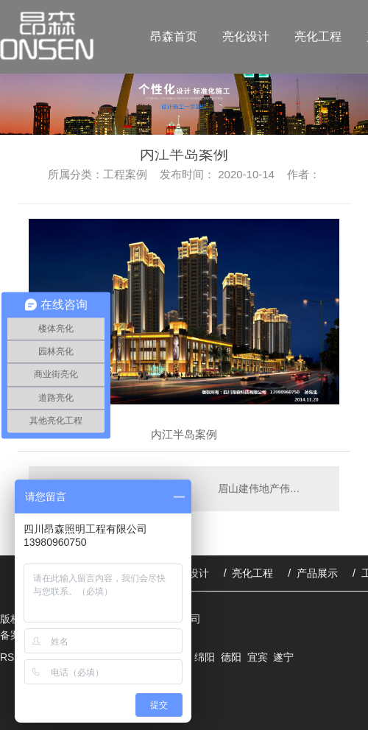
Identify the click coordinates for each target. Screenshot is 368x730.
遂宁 (283, 657)
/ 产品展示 (313, 573)
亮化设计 (245, 36)
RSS (12, 657)
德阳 (231, 657)
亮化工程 (318, 36)
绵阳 (204, 657)
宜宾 (257, 657)
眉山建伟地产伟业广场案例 (271, 488)
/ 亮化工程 (249, 573)
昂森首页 (173, 36)
